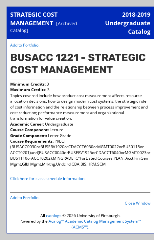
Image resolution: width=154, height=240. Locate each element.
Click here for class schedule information (47, 178)
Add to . (24, 45)
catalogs (53, 215)
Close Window (137, 203)
